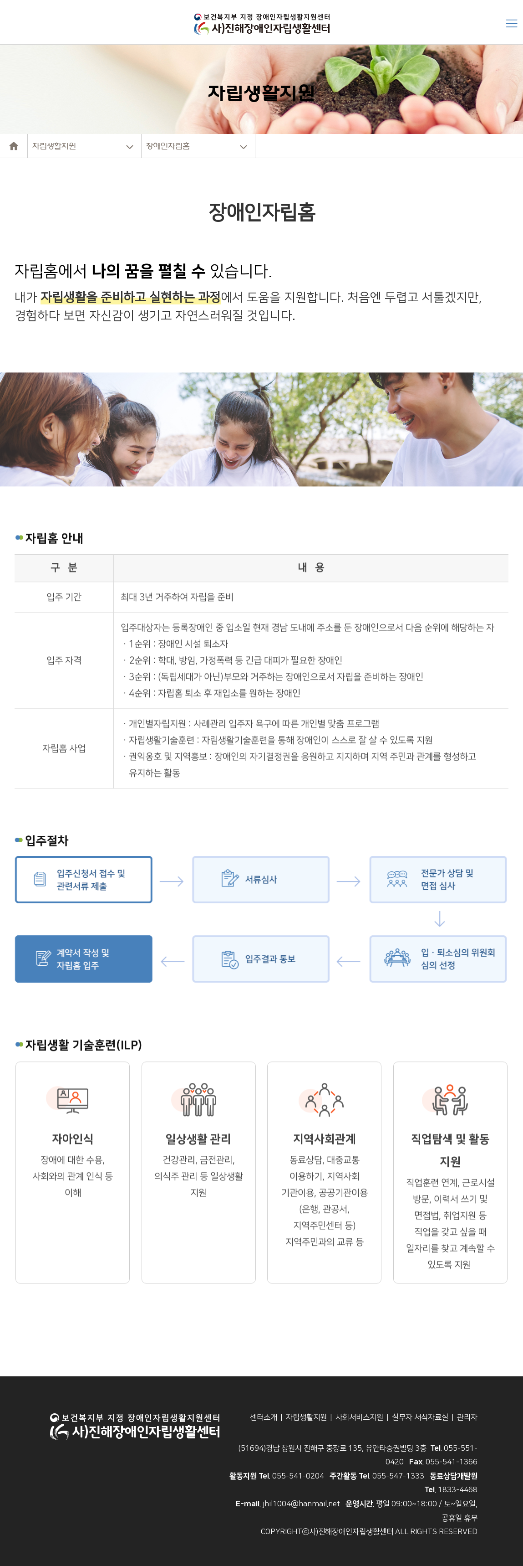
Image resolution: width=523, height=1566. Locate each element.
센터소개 (263, 1417)
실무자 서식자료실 (420, 1417)
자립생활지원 (54, 146)
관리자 (467, 1417)
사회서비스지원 (359, 1417)
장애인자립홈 (168, 146)
